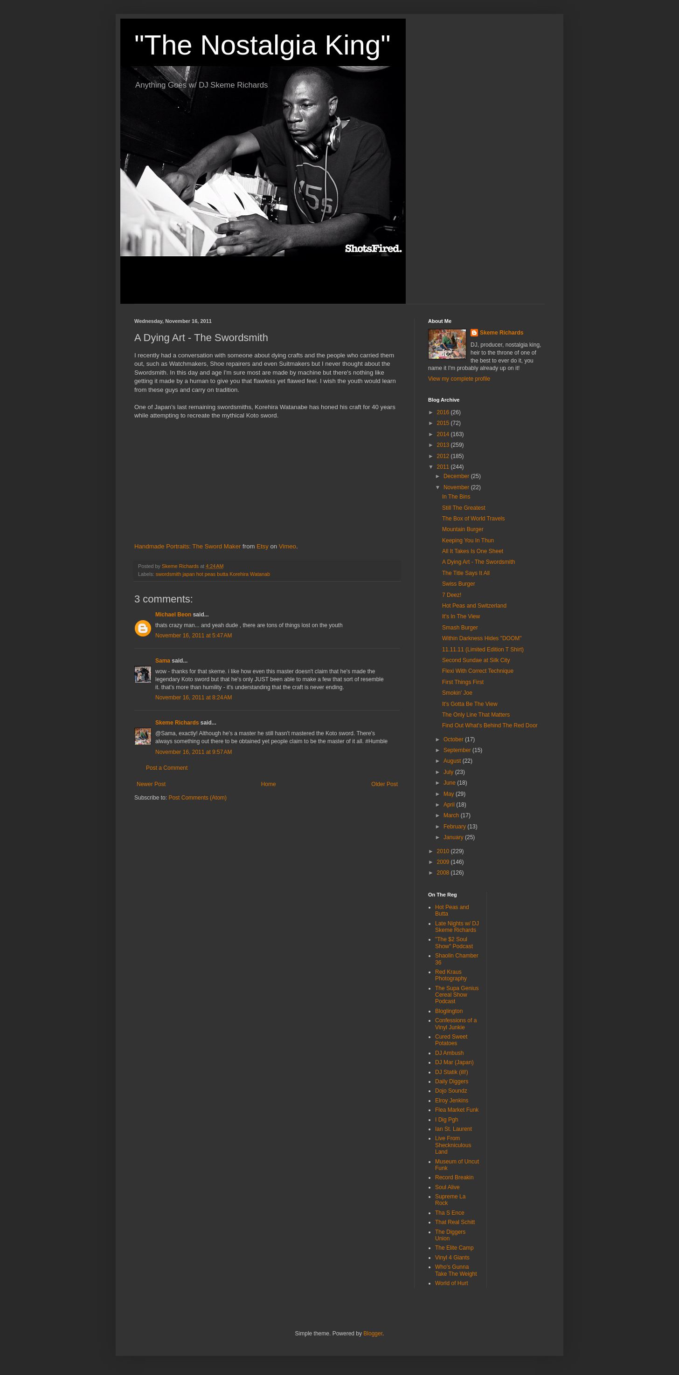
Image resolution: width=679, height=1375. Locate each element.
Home (268, 784)
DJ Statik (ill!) (451, 1072)
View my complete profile (459, 379)
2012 (444, 456)
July (449, 772)
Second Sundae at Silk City (476, 660)
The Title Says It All (466, 573)
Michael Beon (173, 614)
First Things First (463, 682)
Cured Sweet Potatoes (451, 1040)
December (457, 476)
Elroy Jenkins (451, 1100)
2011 (444, 467)
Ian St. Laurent (453, 1129)
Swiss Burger (458, 584)
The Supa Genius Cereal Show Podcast (456, 995)
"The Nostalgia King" (262, 45)
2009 (444, 862)
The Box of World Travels (473, 518)
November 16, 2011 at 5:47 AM (193, 635)
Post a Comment (166, 768)
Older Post (384, 784)
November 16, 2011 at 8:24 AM (193, 697)
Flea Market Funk (456, 1110)
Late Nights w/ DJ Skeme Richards (457, 926)
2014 (444, 434)
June (450, 783)
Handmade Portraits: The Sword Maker (187, 546)
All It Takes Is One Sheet (472, 551)
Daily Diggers (451, 1081)
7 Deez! (451, 595)
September (457, 750)
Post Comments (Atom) (197, 797)
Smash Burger (460, 627)
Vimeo (287, 546)
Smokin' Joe (457, 693)
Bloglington (449, 1011)
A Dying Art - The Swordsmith (478, 562)
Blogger (372, 1333)
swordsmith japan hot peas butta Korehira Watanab (213, 574)
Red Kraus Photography (451, 975)
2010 (444, 851)
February (455, 826)
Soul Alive (447, 1187)
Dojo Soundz (451, 1091)
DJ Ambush (449, 1053)
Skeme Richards (177, 722)
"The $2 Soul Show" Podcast (454, 942)
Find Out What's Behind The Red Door (490, 725)
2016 (444, 412)
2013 (444, 445)
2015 (444, 423)
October (454, 739)
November (457, 487)
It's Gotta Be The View (470, 704)
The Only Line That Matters (476, 714)
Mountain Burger (463, 529)
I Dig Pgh (446, 1119)
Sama (162, 660)
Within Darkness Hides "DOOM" (482, 638)
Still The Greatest (463, 508)
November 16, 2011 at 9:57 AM (193, 752)
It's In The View (461, 616)
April (449, 804)
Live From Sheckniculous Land (453, 1145)
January (454, 837)
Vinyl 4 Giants (452, 1257)
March (452, 815)
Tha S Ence (449, 1213)
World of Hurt (451, 1283)
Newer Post (151, 784)
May (449, 794)
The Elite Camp (454, 1248)
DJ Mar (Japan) (454, 1062)
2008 (444, 872)
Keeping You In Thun (468, 540)
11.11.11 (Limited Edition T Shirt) (483, 649)
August (453, 761)
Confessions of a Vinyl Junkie (456, 1023)
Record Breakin (454, 1177)
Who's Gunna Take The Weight (456, 1270)
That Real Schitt (455, 1222)
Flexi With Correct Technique (477, 671)
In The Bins (456, 496)
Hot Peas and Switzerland (474, 605)
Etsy (262, 546)
